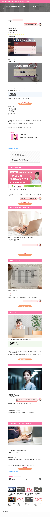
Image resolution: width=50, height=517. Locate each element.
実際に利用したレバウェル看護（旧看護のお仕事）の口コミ (20, 159)
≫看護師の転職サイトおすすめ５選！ (13, 148)
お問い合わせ (29, 514)
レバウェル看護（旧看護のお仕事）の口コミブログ (15, 418)
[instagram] (25, 513)
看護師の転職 (19, 476)
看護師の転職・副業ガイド (7, 1)
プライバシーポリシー (24, 514)
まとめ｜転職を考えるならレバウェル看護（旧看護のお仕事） (20, 160)
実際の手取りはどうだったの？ (16, 156)
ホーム (20, 514)
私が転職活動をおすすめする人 (16, 158)
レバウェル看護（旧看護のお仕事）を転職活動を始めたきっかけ (20, 155)
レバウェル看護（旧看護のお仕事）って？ (17, 154)
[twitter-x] (24, 513)
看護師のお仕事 (4, 8)
